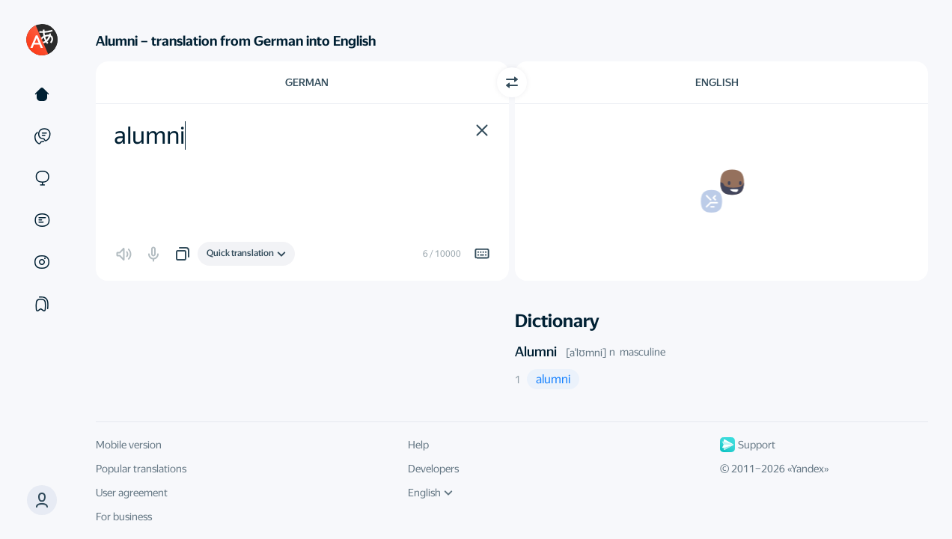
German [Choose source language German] (307, 82)
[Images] (42, 262)
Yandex (807, 469)
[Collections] (42, 304)
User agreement (132, 493)
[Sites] (42, 178)
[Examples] (42, 136)
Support (747, 444)
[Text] (42, 94)
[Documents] (42, 220)
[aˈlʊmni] (586, 353)
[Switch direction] (512, 82)
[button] (42, 500)
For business (124, 517)
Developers (433, 469)
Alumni (536, 351)
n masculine (637, 352)
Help (418, 445)
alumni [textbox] (149, 135)
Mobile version (129, 445)
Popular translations (141, 469)
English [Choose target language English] (717, 82)
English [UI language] (430, 493)
